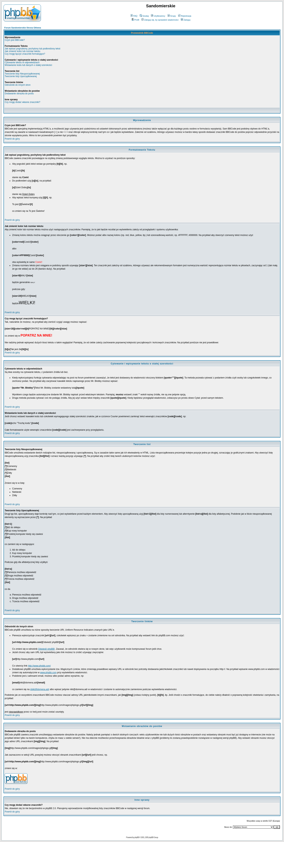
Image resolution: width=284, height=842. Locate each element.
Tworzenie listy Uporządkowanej (21, 76)
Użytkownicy (158, 16)
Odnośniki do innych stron (17, 85)
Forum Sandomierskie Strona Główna (22, 28)
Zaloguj (185, 20)
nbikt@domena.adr (39, 689)
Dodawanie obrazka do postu (19, 93)
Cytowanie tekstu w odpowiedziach (22, 62)
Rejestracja (184, 16)
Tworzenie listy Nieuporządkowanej (22, 73)
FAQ (134, 16)
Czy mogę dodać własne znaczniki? (22, 102)
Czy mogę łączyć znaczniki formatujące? (25, 54)
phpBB (136, 837)
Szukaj (144, 16)
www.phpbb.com (48, 672)
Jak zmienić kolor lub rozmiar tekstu (22, 51)
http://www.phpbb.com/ (39, 665)
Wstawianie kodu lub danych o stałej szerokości (28, 65)
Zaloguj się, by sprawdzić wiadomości (159, 20)
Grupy (172, 16)
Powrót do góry (12, 138)
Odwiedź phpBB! (46, 649)
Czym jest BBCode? (15, 40)
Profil (135, 20)
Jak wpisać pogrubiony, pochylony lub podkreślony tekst (32, 48)
